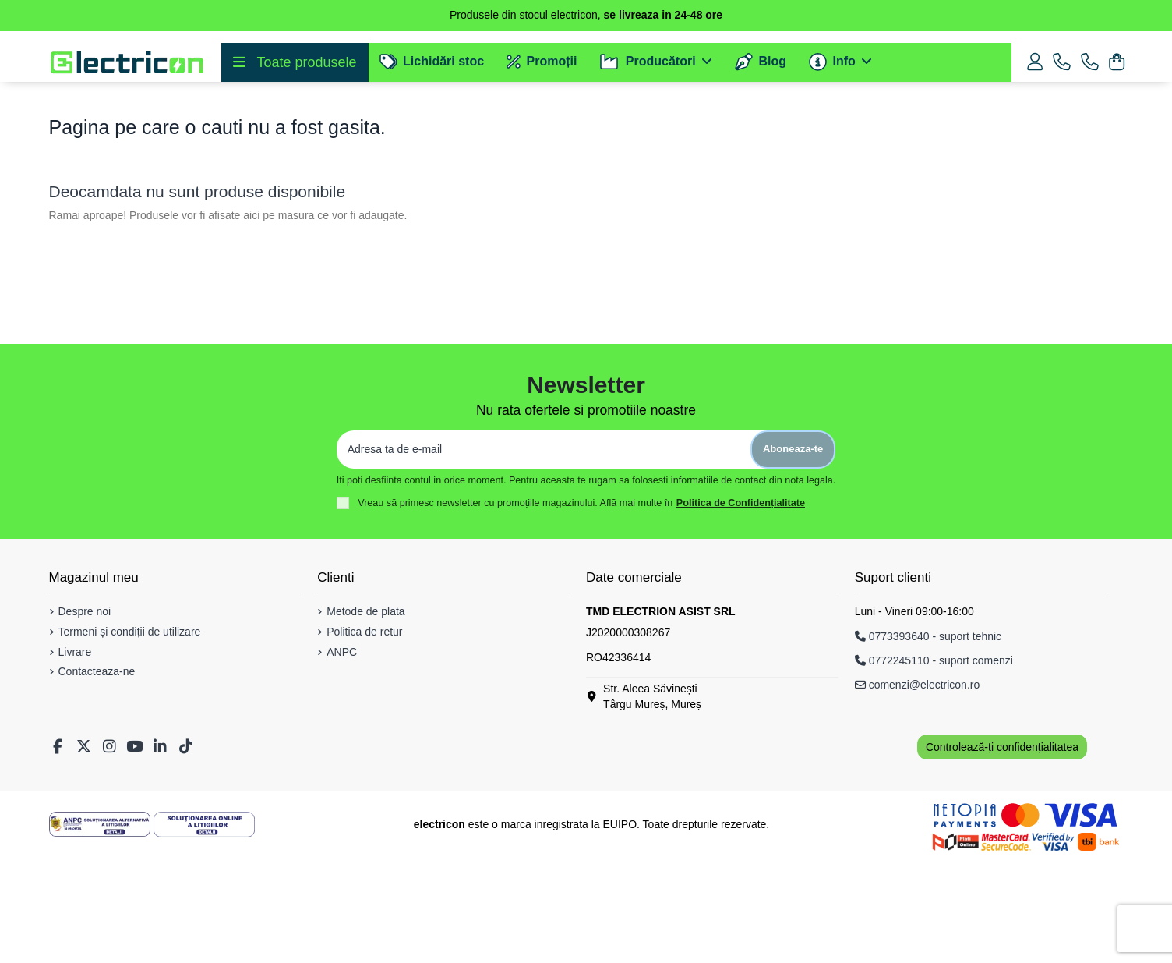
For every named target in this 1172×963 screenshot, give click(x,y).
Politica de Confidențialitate (740, 609)
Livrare (75, 758)
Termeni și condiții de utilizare (129, 737)
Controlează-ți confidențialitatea (1002, 853)
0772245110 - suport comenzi (934, 766)
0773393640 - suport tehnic (928, 742)
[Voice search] (937, 135)
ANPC (342, 758)
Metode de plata (365, 717)
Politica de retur (364, 737)
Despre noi (84, 717)
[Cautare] (552, 135)
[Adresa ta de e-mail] (544, 555)
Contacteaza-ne (97, 777)
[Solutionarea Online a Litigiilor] (204, 931)
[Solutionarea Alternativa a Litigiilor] (99, 931)
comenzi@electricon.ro (917, 790)
